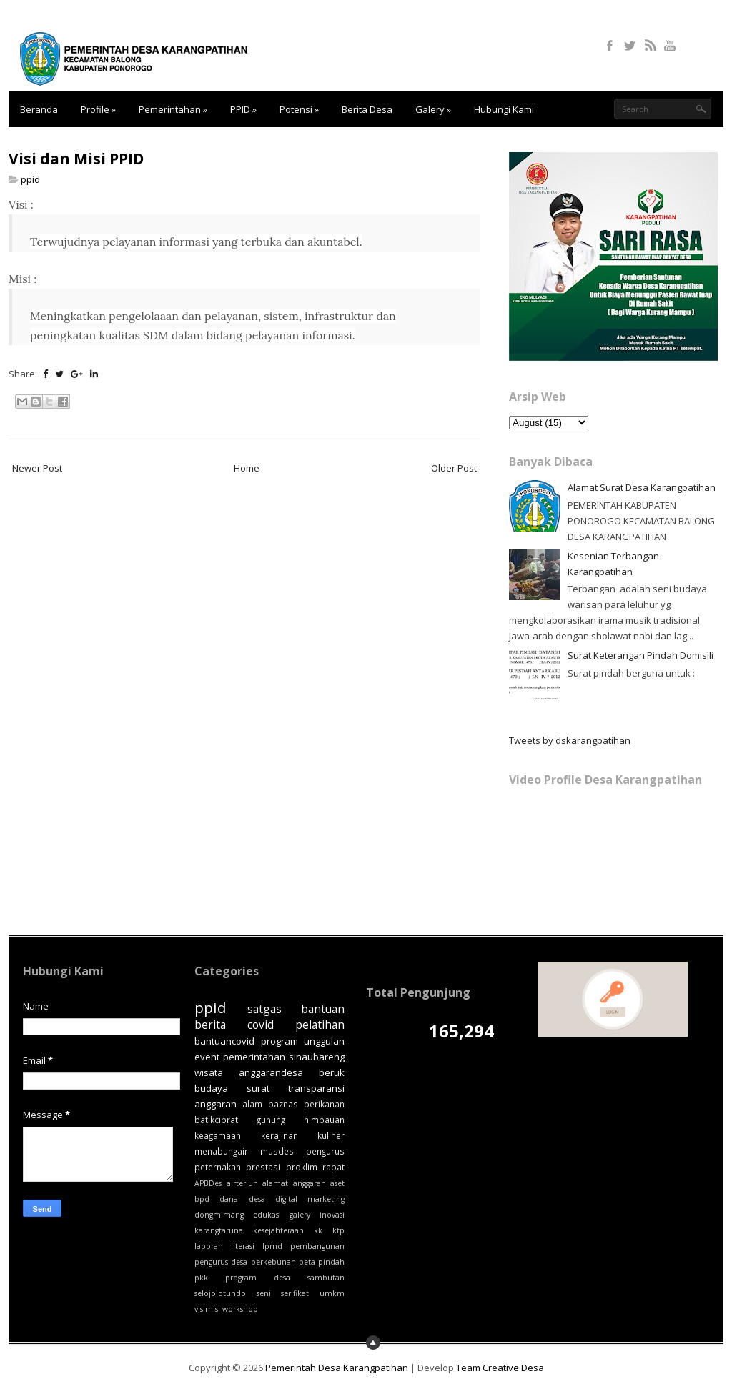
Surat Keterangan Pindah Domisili (640, 655)
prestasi (263, 1167)
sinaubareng (317, 1056)
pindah (331, 1262)
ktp (338, 1230)
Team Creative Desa (500, 1367)
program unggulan (303, 1041)
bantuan (323, 1009)
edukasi (267, 1215)
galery (300, 1215)
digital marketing (310, 1199)
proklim (301, 1167)
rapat (333, 1167)
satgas (264, 1009)
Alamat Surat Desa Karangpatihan (642, 487)
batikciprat (216, 1119)
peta (307, 1262)
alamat (275, 1183)
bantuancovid (224, 1041)
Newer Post (37, 468)
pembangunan (317, 1246)
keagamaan (217, 1135)
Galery (433, 109)
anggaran (309, 1183)
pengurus (325, 1151)
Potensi (299, 109)
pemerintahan (254, 1056)
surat (258, 1088)
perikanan (324, 1104)
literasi (242, 1246)
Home (246, 468)
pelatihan (320, 1024)
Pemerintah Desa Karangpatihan (336, 1367)
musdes (277, 1151)
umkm (332, 1293)
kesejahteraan (278, 1230)
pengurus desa (220, 1262)
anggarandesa (271, 1072)
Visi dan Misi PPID (76, 159)
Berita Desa (367, 109)
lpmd (272, 1246)
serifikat (295, 1293)
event (206, 1056)
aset (337, 1183)
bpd (201, 1199)
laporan (208, 1246)
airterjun (242, 1183)
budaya (211, 1088)
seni (264, 1293)
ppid (30, 179)
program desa (257, 1278)
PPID (243, 109)
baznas (283, 1104)
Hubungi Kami (504, 109)
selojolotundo (220, 1293)
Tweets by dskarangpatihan (569, 740)
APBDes (208, 1183)
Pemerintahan (173, 109)
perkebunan (273, 1262)
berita (210, 1024)
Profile (98, 109)
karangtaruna (218, 1230)
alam (252, 1104)
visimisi (207, 1309)
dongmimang (219, 1215)
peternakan (217, 1167)
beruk (332, 1072)
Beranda (39, 109)
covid (260, 1024)
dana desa (241, 1199)
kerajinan (279, 1135)
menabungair (221, 1151)
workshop (240, 1309)
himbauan (324, 1119)
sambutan (326, 1278)
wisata (208, 1072)
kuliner (331, 1135)
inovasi (332, 1215)
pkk (201, 1278)
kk (318, 1230)
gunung (271, 1119)
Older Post (454, 468)
